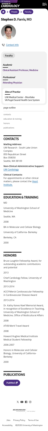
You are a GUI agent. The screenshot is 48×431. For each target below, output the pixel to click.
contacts (7, 114)
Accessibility (7, 425)
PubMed (10, 382)
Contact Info (12, 44)
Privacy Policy (19, 420)
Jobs (8, 420)
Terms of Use (33, 420)
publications (8, 127)
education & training (12, 119)
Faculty (28, 12)
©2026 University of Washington (29, 425)
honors (6, 123)
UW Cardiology (11, 169)
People (14, 12)
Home (3, 13)
